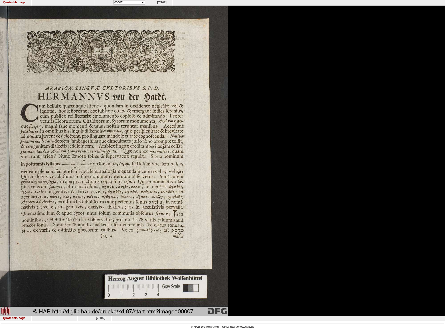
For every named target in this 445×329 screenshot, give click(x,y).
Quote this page (14, 2)
